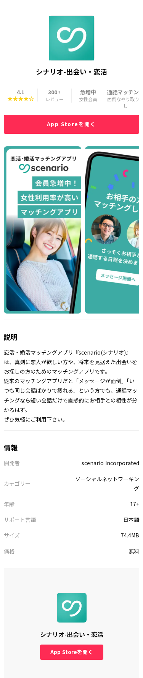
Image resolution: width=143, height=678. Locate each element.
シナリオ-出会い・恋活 (71, 634)
